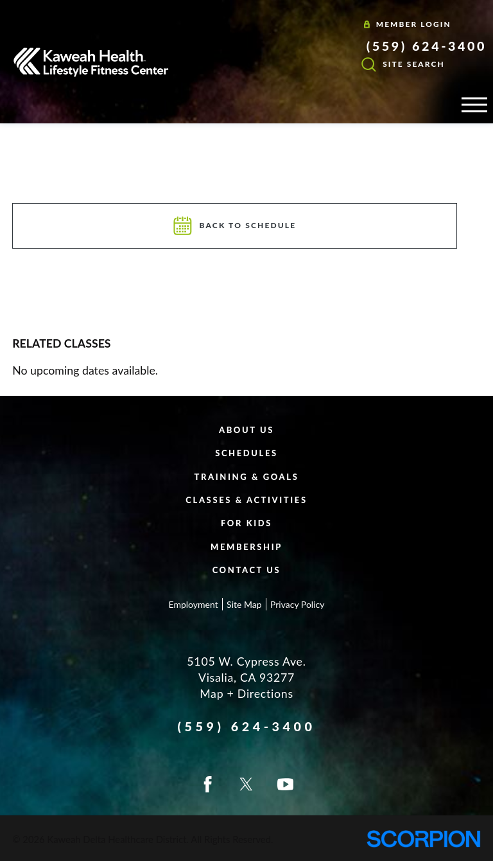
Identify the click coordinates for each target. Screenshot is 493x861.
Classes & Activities (246, 500)
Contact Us (246, 570)
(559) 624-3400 (427, 45)
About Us (246, 430)
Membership (246, 547)
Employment (193, 604)
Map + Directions (246, 693)
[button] (474, 105)
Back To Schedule (235, 226)
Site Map (244, 604)
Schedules (246, 453)
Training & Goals (247, 477)
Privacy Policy (297, 604)
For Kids (246, 523)
